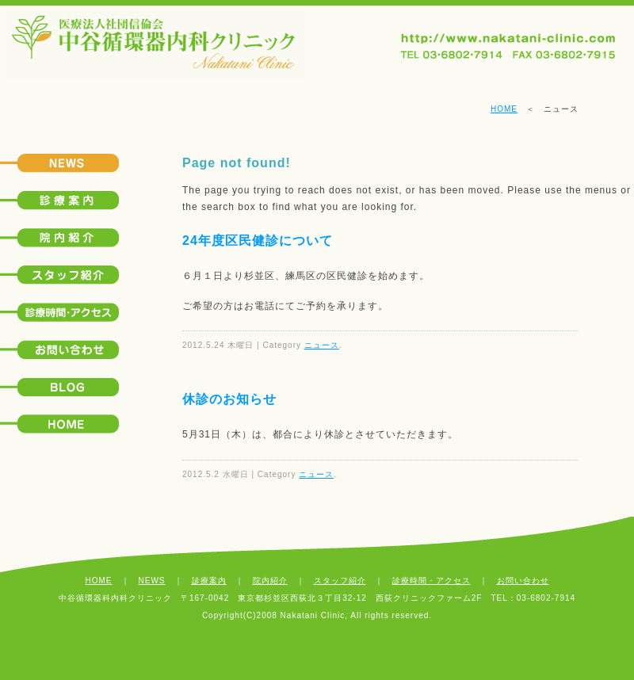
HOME (504, 109)
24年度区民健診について (257, 240)
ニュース (321, 345)
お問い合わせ (523, 580)
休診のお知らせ (229, 399)
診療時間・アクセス (431, 580)
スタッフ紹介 (340, 580)
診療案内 (209, 580)
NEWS (152, 580)
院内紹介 (270, 580)
